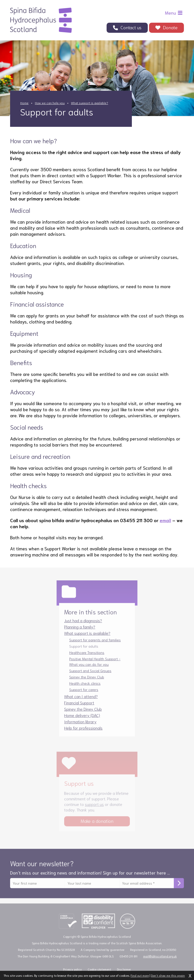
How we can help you (50, 103)
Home (24, 103)
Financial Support (79, 707)
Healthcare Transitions (86, 657)
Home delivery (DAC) (82, 720)
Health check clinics (85, 688)
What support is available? (89, 103)
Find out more (140, 975)
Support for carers (83, 694)
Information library (80, 726)
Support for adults (83, 651)
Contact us (130, 27)
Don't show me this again (168, 975)
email (165, 520)
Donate (170, 27)
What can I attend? (81, 701)
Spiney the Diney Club (86, 682)
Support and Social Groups (90, 675)
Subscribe (179, 888)
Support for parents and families (95, 645)
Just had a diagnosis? (83, 625)
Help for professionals (83, 732)
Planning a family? (79, 631)
